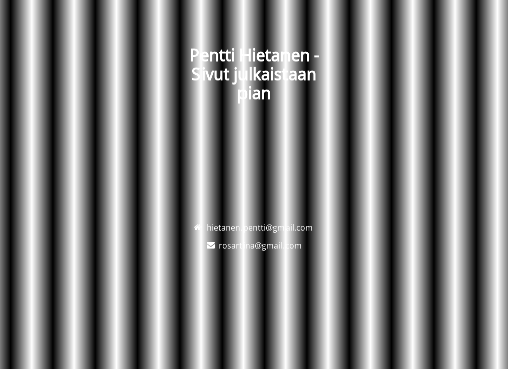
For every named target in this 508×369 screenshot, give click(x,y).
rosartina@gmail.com (260, 245)
